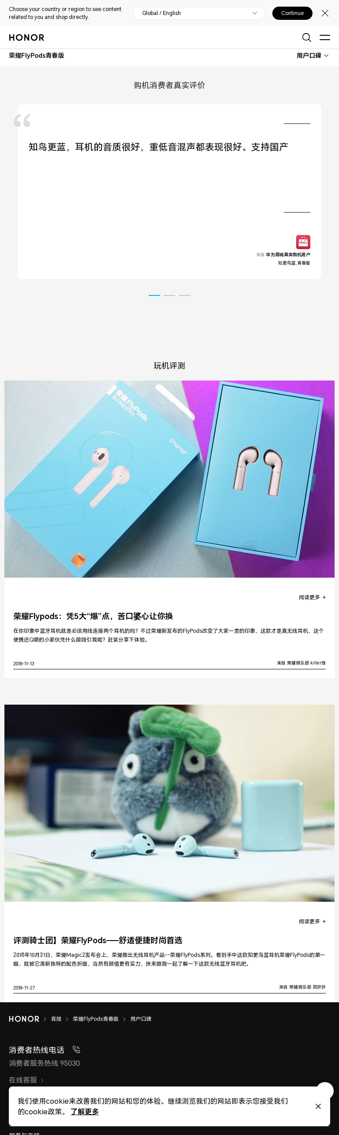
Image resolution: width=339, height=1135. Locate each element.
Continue (292, 13)
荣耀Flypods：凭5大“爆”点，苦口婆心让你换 (93, 616)
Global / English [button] (161, 13)
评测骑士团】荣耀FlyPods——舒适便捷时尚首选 (97, 940)
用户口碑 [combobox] (309, 55)
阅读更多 (309, 597)
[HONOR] (30, 1019)
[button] (154, 295)
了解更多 (84, 1111)
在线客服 (26, 1080)
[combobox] (36, 55)
